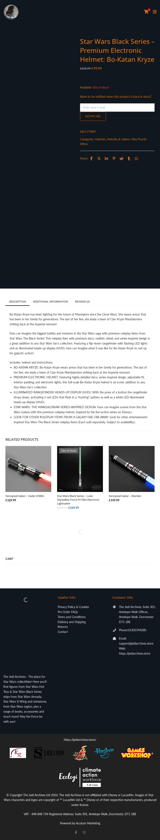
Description (17, 301)
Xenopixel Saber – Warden (125, 496)
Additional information (50, 301)
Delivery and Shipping (72, 622)
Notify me (93, 116)
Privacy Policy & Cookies (73, 607)
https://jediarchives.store (134, 653)
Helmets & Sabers (118, 139)
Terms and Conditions (72, 617)
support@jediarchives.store (136, 643)
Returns (63, 626)
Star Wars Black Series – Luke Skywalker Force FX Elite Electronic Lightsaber (78, 499)
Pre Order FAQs (68, 612)
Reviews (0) (82, 301)
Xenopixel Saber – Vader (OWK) (24, 496)
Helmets (100, 139)
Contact (63, 631)
